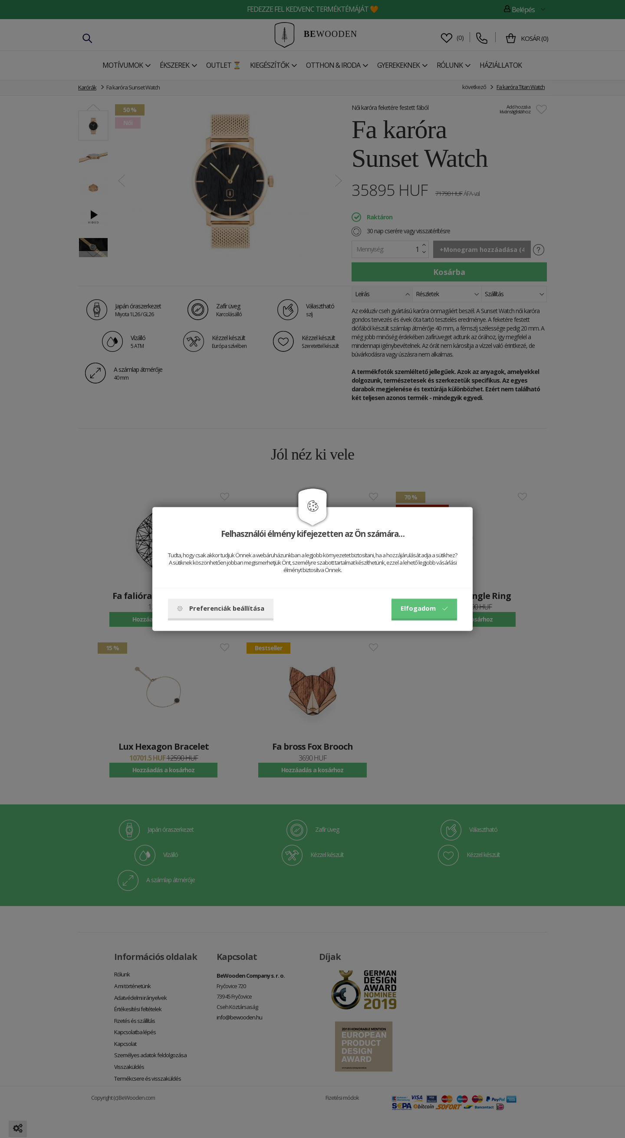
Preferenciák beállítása (220, 608)
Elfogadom (424, 608)
